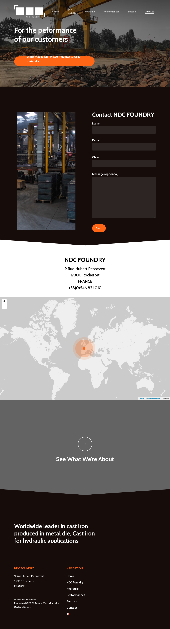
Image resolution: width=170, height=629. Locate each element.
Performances (76, 595)
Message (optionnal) (124, 196)
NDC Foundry (75, 582)
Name (124, 128)
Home (70, 576)
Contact (72, 607)
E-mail (124, 145)
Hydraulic (73, 588)
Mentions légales (22, 607)
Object (124, 161)
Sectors (72, 601)
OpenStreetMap (153, 398)
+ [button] (4, 301)
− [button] (4, 306)
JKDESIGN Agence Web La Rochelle (42, 603)
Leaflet (141, 398)
